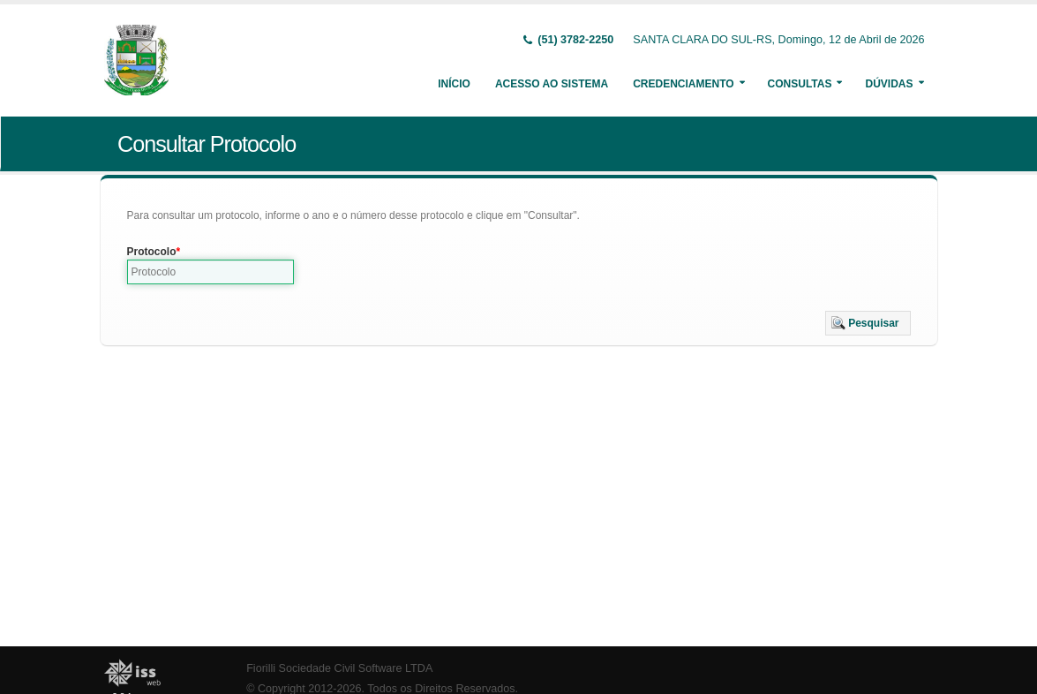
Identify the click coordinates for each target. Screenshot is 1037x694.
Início (454, 84)
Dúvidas (889, 84)
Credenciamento (683, 84)
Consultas (800, 84)
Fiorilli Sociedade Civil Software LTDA (339, 668)
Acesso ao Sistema (551, 84)
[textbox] (211, 272)
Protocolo (152, 251)
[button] (868, 323)
